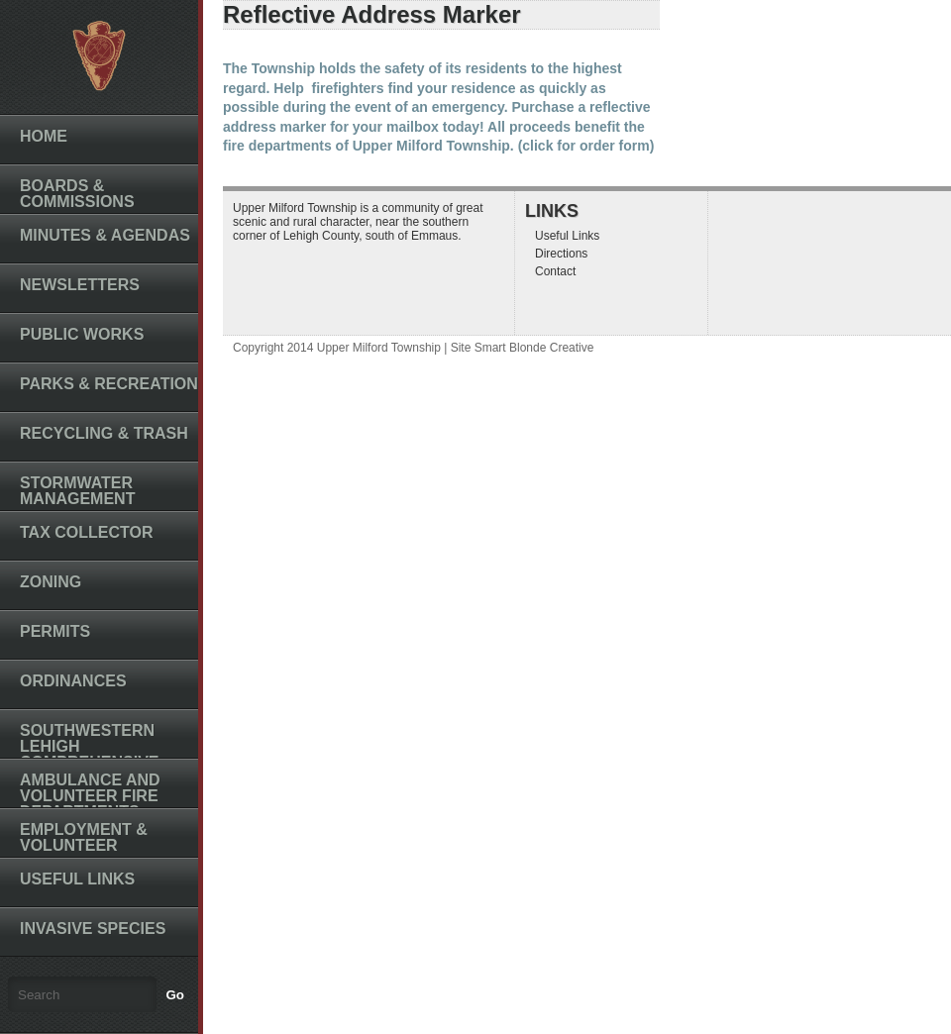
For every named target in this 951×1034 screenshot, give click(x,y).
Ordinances (73, 680)
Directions (561, 253)
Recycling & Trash (104, 433)
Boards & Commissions (77, 193)
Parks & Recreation (109, 383)
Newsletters (80, 284)
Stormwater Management (77, 490)
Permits (55, 631)
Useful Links (77, 879)
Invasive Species (92, 928)
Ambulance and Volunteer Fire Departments (90, 796)
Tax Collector (87, 532)
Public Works (82, 334)
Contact (555, 271)
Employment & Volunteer (84, 837)
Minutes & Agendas (105, 235)
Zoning (50, 581)
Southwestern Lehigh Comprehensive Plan (89, 754)
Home (43, 136)
